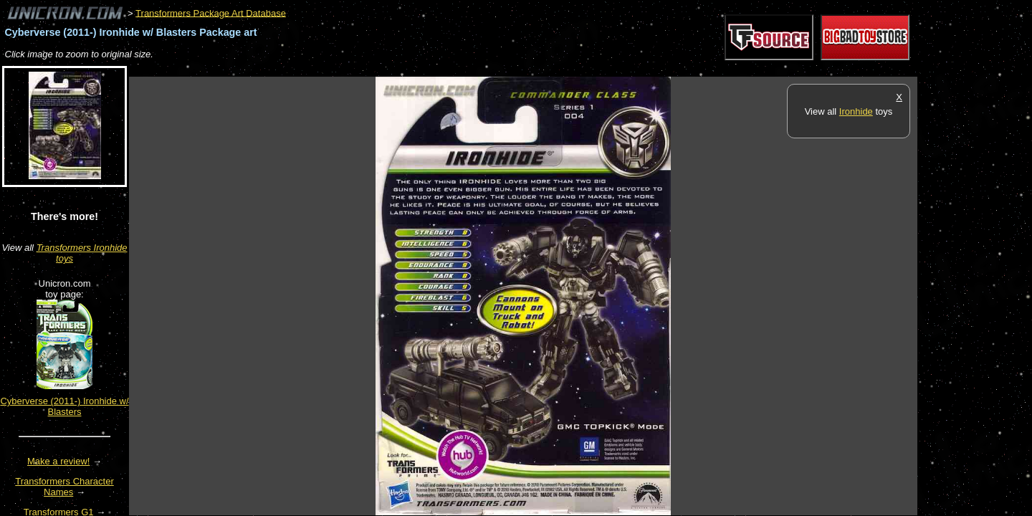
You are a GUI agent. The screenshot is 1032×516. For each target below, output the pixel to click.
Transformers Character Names (64, 486)
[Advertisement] (390, 69)
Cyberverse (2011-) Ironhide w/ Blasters (64, 406)
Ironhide (856, 111)
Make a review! (58, 461)
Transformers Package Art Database (210, 12)
